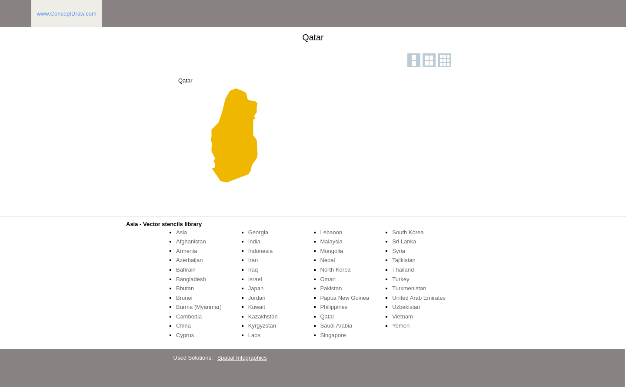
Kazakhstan (263, 316)
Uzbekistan (406, 307)
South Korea (407, 232)
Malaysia (331, 241)
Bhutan (185, 288)
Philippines (334, 307)
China (183, 325)
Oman (328, 279)
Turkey (400, 279)
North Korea (335, 269)
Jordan (257, 298)
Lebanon (331, 232)
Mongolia (331, 251)
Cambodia (189, 316)
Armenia (186, 251)
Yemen (401, 325)
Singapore (333, 335)
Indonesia (260, 251)
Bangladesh (191, 279)
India (254, 241)
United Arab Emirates (419, 298)
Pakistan (331, 288)
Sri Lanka (404, 241)
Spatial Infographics (242, 357)
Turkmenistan (409, 288)
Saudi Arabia (336, 325)
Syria (398, 251)
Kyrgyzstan (262, 325)
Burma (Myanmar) (199, 307)
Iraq (253, 269)
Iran (253, 260)
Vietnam (402, 316)
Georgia (258, 232)
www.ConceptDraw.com (67, 13)
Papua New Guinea (345, 298)
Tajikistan (403, 260)
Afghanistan (191, 241)
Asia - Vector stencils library (164, 224)
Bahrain (186, 269)
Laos (254, 335)
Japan (255, 288)
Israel (255, 279)
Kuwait (256, 307)
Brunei (184, 298)
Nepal (327, 260)
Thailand (403, 269)
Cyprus (185, 335)
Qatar (327, 316)
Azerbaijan (189, 260)
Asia (181, 232)
